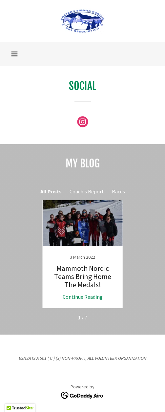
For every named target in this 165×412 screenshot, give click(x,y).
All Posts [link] (51, 191)
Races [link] (118, 191)
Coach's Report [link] (87, 191)
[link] (82, 21)
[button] (14, 53)
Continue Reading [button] (83, 296)
